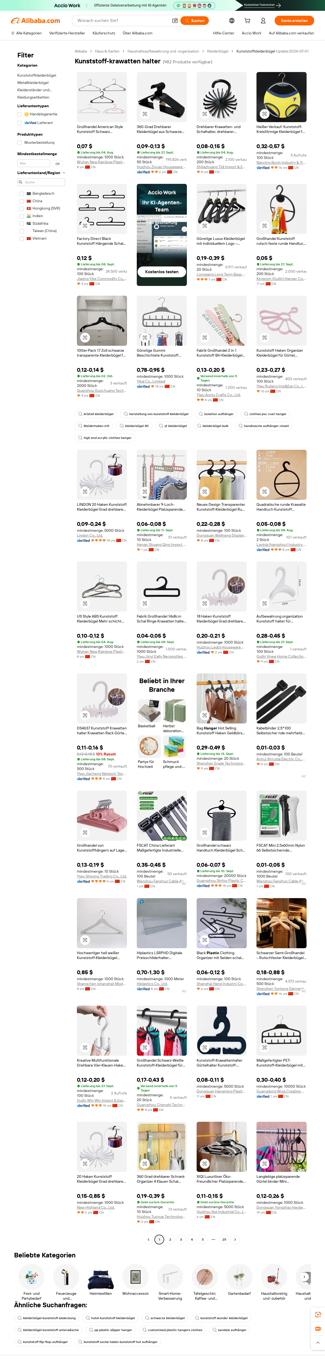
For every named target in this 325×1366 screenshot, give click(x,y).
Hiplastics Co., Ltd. (152, 984)
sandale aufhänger (229, 1330)
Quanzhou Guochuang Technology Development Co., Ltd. (102, 390)
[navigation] (41, 646)
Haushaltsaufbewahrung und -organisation (163, 51)
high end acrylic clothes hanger (105, 438)
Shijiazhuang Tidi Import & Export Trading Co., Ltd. (222, 167)
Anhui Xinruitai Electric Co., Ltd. (281, 759)
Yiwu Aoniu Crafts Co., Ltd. (219, 395)
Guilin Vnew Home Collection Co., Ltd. (281, 656)
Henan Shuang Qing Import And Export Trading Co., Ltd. (162, 544)
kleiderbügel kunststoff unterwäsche (48, 1330)
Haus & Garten (107, 51)
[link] (318, 1315)
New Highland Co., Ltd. (96, 1207)
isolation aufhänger (216, 414)
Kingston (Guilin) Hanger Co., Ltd (281, 278)
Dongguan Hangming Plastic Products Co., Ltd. (222, 1091)
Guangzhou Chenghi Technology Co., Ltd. (162, 1105)
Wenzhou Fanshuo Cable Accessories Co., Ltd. (162, 881)
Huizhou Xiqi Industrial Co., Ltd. (222, 1211)
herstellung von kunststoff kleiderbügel (156, 414)
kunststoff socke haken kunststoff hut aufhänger (118, 1342)
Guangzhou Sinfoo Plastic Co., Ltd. (222, 880)
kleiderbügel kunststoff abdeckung (47, 1318)
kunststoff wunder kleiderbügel (221, 1318)
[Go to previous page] (148, 1239)
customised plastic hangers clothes (172, 1330)
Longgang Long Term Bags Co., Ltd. (222, 274)
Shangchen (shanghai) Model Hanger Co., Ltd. (102, 984)
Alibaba (81, 51)
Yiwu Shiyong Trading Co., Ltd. (102, 876)
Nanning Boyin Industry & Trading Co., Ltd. (281, 162)
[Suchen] (194, 20)
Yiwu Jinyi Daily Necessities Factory (162, 656)
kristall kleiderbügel (95, 414)
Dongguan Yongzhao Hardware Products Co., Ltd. (281, 1207)
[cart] (248, 21)
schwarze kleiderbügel (165, 1318)
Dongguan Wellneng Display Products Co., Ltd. (222, 535)
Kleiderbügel (217, 51)
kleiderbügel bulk (212, 426)
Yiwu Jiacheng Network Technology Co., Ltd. (102, 773)
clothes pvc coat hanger (265, 414)
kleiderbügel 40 (134, 426)
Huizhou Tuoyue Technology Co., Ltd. (162, 1216)
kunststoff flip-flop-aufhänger (43, 1342)
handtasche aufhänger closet (264, 426)
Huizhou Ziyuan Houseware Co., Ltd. (162, 167)
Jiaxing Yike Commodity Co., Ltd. (102, 278)
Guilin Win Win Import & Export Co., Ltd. (102, 1100)
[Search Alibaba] (122, 21)
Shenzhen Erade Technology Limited (222, 763)
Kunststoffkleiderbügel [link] (255, 51)
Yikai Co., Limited (151, 381)
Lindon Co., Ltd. (90, 535)
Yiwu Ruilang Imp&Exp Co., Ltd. (281, 386)
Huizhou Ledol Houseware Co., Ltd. (222, 647)
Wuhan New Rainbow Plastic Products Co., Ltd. (102, 162)
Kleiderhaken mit (93, 426)
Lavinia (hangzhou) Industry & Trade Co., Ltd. (281, 544)
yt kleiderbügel (173, 426)
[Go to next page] (235, 1239)
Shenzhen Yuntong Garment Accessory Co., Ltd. (281, 988)
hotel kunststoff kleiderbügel (110, 1318)
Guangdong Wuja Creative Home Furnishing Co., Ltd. (281, 1091)
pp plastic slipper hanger (110, 1330)
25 (224, 1239)
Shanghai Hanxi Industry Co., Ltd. (222, 984)
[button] (175, 20)
